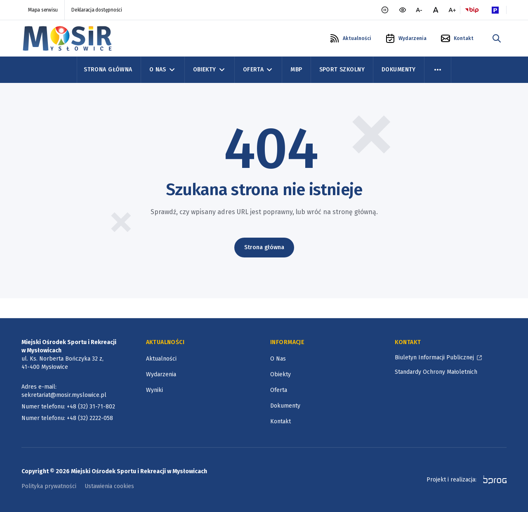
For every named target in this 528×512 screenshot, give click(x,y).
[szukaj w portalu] (497, 38)
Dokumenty (399, 69)
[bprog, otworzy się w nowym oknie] (492, 480)
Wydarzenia (161, 374)
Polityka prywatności (48, 486)
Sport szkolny (342, 69)
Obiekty (280, 374)
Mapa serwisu (43, 10)
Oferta (278, 390)
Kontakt (280, 421)
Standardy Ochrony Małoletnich (436, 371)
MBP (296, 69)
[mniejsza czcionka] (419, 10)
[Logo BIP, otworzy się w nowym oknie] (471, 10)
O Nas (278, 358)
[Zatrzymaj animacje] (385, 10)
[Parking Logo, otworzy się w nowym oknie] (495, 10)
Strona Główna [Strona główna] (108, 69)
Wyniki (154, 390)
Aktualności (161, 358)
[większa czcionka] (452, 10)
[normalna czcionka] (435, 10)
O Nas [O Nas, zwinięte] (162, 70)
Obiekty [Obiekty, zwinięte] (209, 70)
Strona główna (264, 247)
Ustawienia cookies (109, 486)
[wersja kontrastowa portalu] (402, 10)
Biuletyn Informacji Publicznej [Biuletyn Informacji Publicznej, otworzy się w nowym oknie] (434, 357)
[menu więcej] (437, 70)
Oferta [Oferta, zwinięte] (258, 70)
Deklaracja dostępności (96, 10)
